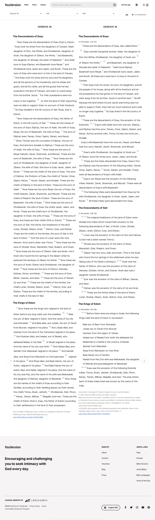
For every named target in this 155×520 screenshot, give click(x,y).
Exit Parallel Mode (139, 15)
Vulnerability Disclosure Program (17, 509)
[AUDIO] (120, 15)
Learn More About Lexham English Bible (28, 417)
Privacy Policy (35, 506)
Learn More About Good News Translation (94, 414)
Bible (26, 5)
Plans (34, 5)
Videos (43, 5)
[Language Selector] (136, 4)
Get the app (125, 5)
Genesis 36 (26, 13)
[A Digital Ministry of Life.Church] (77, 499)
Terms (44, 506)
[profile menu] (145, 4)
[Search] (81, 5)
